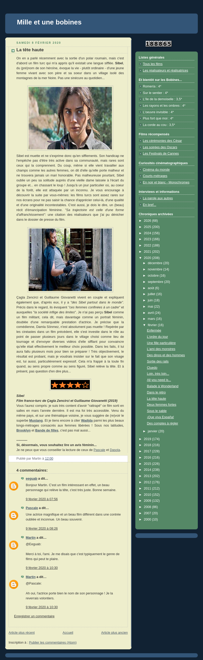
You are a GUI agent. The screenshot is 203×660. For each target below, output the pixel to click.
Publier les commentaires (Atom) (53, 642)
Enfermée (154, 330)
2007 (148, 513)
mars (152, 319)
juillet (152, 294)
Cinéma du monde (156, 170)
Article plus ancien (114, 632)
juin (151, 300)
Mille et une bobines (49, 22)
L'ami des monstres (161, 349)
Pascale (99, 450)
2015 (148, 464)
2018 (148, 445)
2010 (148, 495)
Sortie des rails (158, 361)
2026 (148, 221)
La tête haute (156, 399)
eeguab (31, 478)
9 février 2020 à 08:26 (42, 528)
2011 (148, 488)
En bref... (149, 205)
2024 (148, 233)
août (151, 288)
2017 (148, 451)
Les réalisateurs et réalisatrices (165, 70)
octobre (154, 275)
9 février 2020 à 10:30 (42, 568)
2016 (148, 457)
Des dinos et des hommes (166, 355)
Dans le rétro (156, 392)
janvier (153, 431)
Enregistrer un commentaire (34, 616)
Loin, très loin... (158, 374)
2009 (148, 501)
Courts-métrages (155, 176)
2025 (148, 227)
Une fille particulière (161, 343)
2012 (148, 482)
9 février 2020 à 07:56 (42, 499)
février (153, 325)
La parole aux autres (158, 198)
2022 (148, 245)
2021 (148, 251)
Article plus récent (22, 632)
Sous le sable (157, 411)
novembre (155, 269)
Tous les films (153, 64)
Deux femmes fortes (161, 405)
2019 (148, 439)
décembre (155, 263)
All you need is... (159, 380)
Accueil (68, 632)
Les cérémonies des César (162, 141)
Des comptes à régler (162, 423)
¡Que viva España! (160, 417)
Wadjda (87, 420)
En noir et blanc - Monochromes (166, 182)
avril (151, 313)
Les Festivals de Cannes (161, 153)
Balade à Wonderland (163, 386)
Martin (31, 538)
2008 (148, 507)
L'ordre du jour (157, 337)
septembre (156, 282)
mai (151, 306)
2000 (148, 519)
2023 (148, 239)
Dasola (115, 450)
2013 (148, 476)
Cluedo (152, 368)
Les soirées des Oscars (160, 147)
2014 (148, 470)
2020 (148, 258)
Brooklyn (23, 430)
